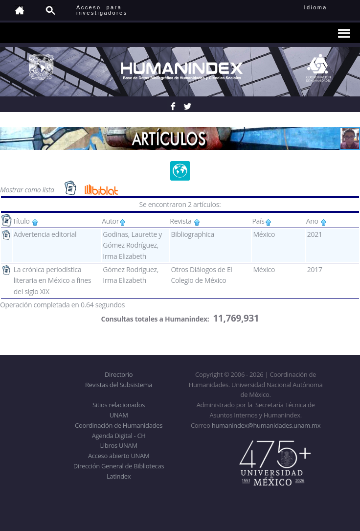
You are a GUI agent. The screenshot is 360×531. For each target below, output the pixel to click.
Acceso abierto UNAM (118, 455)
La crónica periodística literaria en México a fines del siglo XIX (52, 280)
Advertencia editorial (45, 234)
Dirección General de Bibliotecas (118, 466)
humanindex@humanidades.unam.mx (266, 425)
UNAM (119, 415)
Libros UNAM (118, 445)
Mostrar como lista (28, 189)
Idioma (327, 7)
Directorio (119, 374)
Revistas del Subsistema (118, 384)
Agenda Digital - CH (119, 435)
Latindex (119, 476)
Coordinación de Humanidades (118, 425)
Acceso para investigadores (102, 10)
